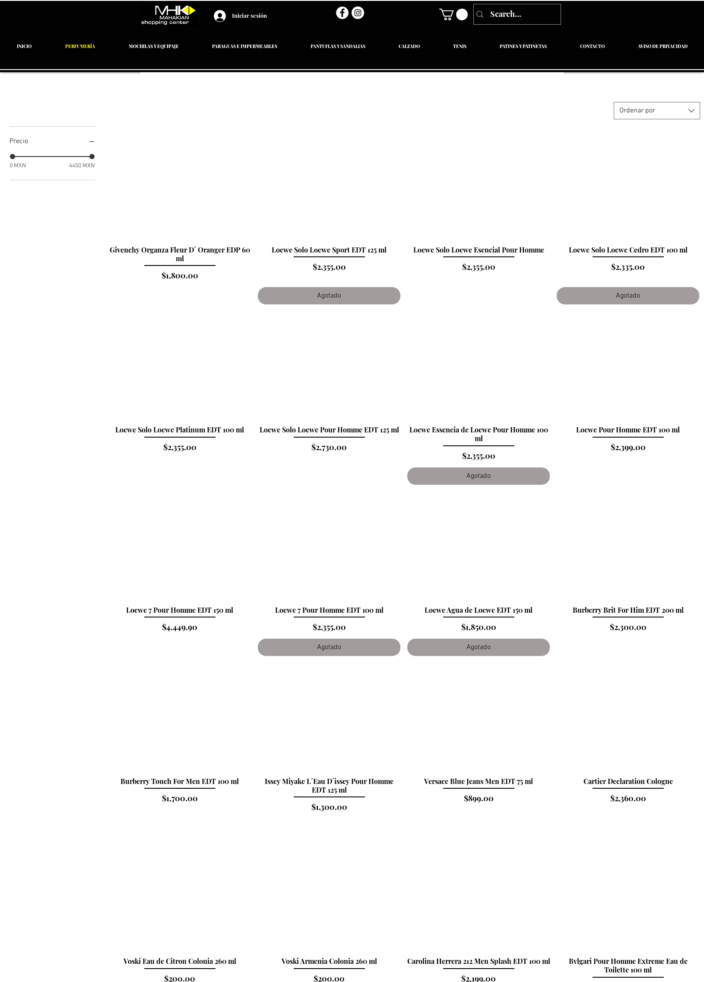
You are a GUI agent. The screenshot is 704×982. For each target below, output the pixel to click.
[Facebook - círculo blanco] (342, 12)
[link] (453, 14)
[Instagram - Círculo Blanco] (358, 12)
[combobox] (657, 110)
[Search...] (516, 14)
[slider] (12, 156)
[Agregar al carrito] (179, 296)
